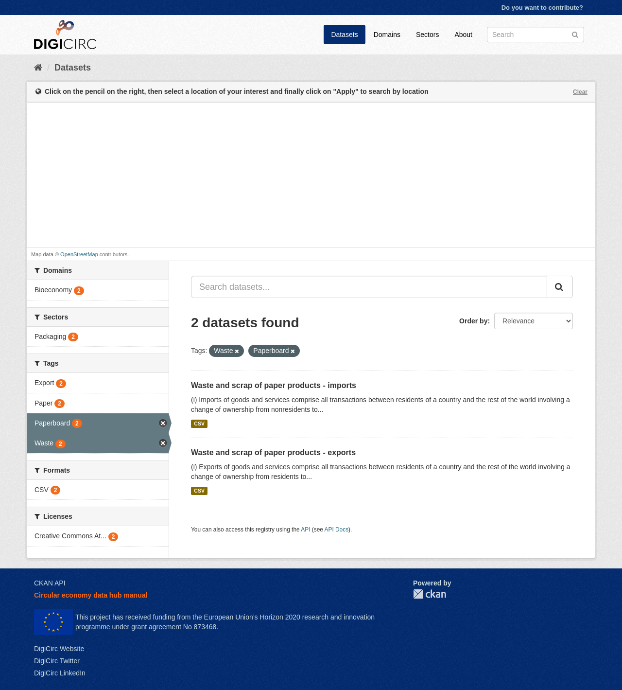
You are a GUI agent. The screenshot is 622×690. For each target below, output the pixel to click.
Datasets (344, 34)
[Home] (38, 67)
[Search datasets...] (369, 287)
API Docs (337, 529)
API (305, 529)
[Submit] (575, 34)
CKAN (429, 594)
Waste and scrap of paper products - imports (273, 385)
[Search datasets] (535, 34)
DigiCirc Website (59, 649)
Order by (473, 321)
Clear (580, 91)
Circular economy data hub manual (90, 595)
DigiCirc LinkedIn (60, 673)
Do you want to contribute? (542, 7)
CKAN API (50, 583)
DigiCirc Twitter (57, 661)
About (463, 34)
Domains (387, 34)
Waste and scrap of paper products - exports (273, 452)
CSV (199, 423)
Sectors (427, 34)
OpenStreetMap (79, 254)
